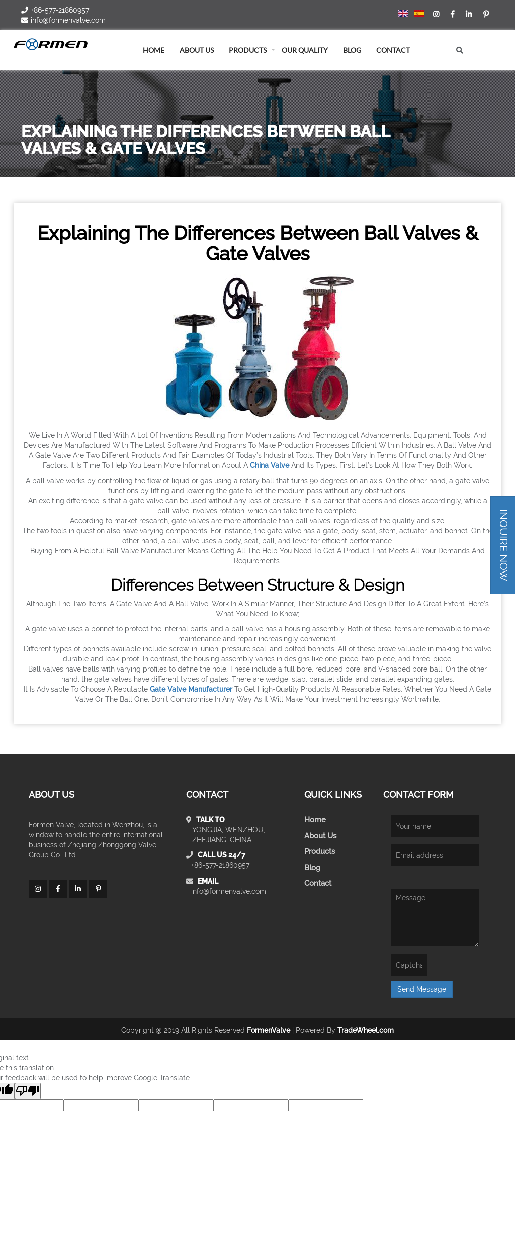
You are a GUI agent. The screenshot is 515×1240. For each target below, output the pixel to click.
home (153, 50)
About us (197, 50)
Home (315, 819)
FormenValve (268, 1030)
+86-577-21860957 (220, 865)
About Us (320, 835)
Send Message (421, 989)
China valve (269, 465)
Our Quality (305, 50)
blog (352, 50)
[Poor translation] (28, 1091)
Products (248, 50)
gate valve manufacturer (191, 689)
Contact (393, 50)
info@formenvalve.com (228, 891)
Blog (312, 867)
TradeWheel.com (365, 1030)
